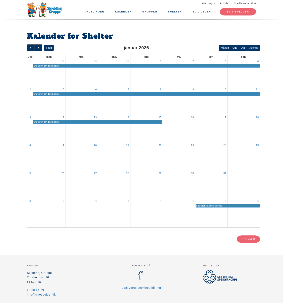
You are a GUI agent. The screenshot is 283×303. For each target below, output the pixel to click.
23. (193, 145)
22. (160, 145)
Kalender (123, 11)
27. (95, 173)
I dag (49, 47)
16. (193, 117)
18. (257, 117)
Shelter (175, 11)
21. (128, 145)
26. (63, 173)
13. (95, 117)
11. (257, 89)
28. (128, 173)
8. (161, 89)
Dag (243, 47)
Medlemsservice (245, 3)
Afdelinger (94, 11)
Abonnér (248, 239)
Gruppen (150, 11)
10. (225, 89)
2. (193, 61)
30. (95, 61)
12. (63, 117)
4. (258, 61)
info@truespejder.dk (41, 294)
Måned (225, 47)
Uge (234, 47)
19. (63, 145)
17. (225, 117)
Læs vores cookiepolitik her (141, 287)
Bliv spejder (238, 11)
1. (161, 61)
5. (64, 89)
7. (129, 89)
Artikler (225, 3)
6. (96, 89)
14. (128, 117)
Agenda (253, 47)
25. (257, 145)
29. (63, 61)
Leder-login (207, 3)
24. (225, 145)
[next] (38, 47)
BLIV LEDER (202, 11)
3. (226, 61)
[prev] (31, 47)
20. (95, 145)
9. (193, 89)
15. (160, 117)
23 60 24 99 (35, 290)
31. (128, 61)
